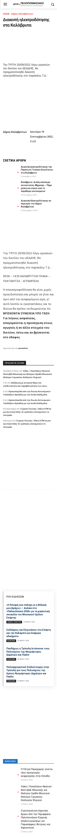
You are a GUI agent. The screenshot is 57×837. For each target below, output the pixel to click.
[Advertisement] (28, 461)
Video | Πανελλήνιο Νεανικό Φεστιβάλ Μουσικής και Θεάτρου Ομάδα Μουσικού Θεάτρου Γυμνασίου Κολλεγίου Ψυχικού (27, 374)
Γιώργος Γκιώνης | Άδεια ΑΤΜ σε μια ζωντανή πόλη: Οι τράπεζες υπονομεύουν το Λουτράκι (27, 411)
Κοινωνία (11, 641)
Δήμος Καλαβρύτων (22, 13)
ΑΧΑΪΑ (6, 13)
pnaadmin (23, 348)
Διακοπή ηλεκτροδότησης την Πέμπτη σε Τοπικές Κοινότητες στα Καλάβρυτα (37, 170)
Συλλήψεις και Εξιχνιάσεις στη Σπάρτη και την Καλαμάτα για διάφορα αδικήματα (28, 633)
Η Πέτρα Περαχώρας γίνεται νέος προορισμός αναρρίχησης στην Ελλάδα (37, 772)
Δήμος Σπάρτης (14, 622)
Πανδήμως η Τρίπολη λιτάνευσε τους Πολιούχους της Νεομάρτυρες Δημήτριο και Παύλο (28, 651)
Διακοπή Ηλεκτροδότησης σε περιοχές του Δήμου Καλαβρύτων (36, 203)
